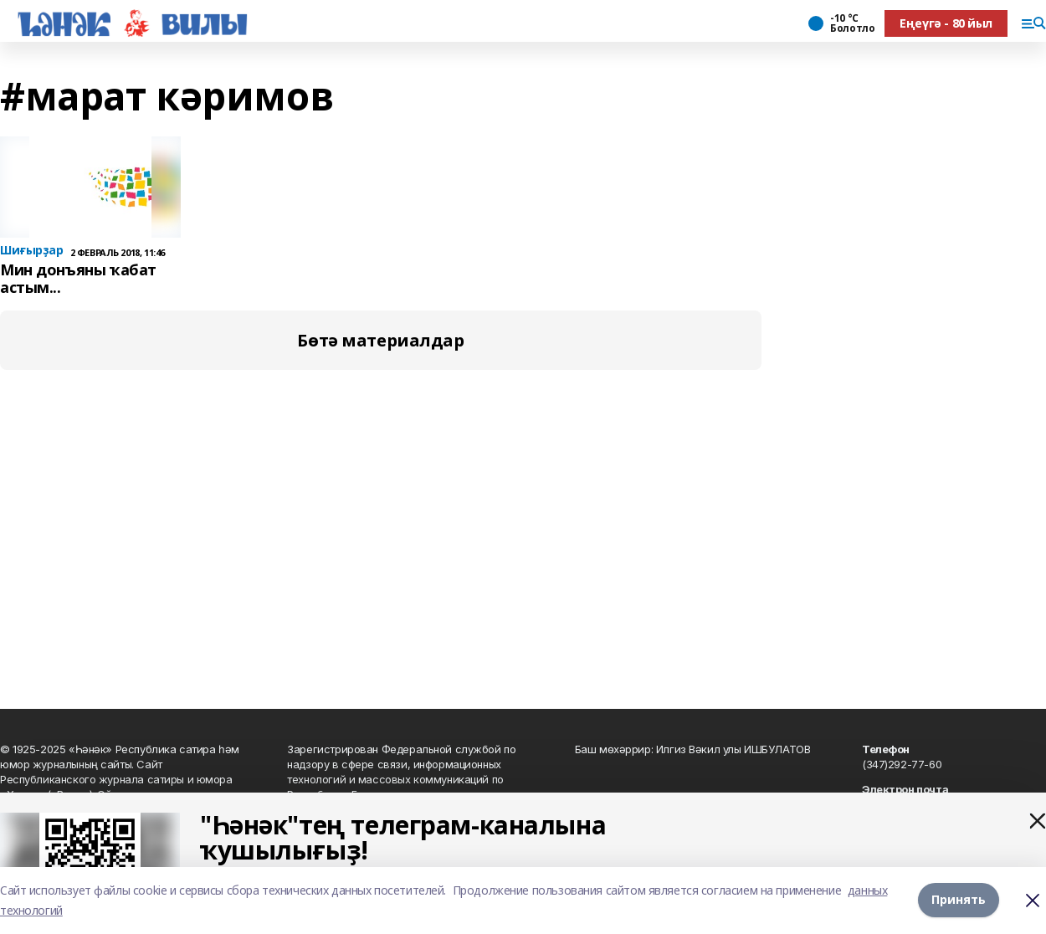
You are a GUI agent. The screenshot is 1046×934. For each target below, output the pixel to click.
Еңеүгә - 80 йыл (946, 23)
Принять (958, 900)
